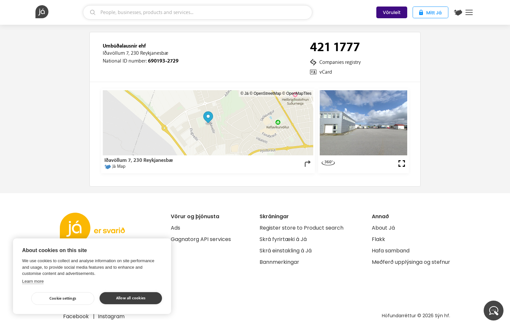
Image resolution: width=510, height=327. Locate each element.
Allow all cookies (130, 298)
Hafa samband (390, 250)
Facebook (76, 316)
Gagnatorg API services (201, 239)
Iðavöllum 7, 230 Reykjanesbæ (135, 53)
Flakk (378, 239)
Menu (469, 12)
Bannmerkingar (279, 262)
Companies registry (340, 62)
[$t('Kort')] (458, 12)
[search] (197, 12)
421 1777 (335, 47)
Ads (175, 228)
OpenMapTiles (299, 93)
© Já (244, 93)
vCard (325, 72)
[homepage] (58, 11)
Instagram (111, 316)
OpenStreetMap (267, 93)
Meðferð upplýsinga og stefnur (411, 262)
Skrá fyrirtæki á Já (283, 239)
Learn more (33, 281)
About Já (383, 228)
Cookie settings (62, 298)
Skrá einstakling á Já (286, 250)
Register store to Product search (301, 228)
